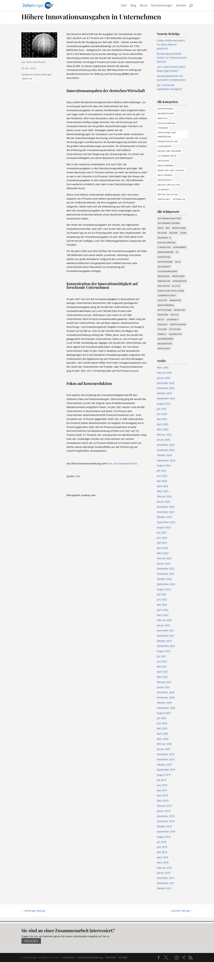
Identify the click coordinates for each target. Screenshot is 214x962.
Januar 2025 (163, 439)
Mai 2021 (162, 666)
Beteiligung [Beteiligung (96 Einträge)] (179, 228)
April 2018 (162, 857)
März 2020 (163, 738)
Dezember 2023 (165, 506)
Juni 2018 (162, 846)
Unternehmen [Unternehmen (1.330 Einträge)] (165, 339)
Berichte (27, 78)
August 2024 (164, 465)
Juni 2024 (162, 475)
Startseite (110, 957)
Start (124, 5)
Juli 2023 (161, 532)
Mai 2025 (162, 419)
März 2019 (163, 800)
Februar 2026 (164, 372)
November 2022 (166, 573)
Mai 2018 (162, 852)
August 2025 (164, 403)
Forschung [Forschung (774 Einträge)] (164, 257)
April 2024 (162, 486)
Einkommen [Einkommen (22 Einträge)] (179, 247)
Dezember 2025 (165, 383)
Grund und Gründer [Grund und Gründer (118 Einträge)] (169, 151)
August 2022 (164, 589)
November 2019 (166, 759)
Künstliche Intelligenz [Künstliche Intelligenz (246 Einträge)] (171, 290)
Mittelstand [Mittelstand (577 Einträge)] (165, 310)
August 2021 (164, 651)
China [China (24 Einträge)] (183, 233)
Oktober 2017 (164, 888)
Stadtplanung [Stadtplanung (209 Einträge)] (178, 324)
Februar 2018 (164, 867)
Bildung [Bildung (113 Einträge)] (162, 233)
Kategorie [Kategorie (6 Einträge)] (163, 160)
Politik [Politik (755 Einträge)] (175, 314)
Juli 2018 (161, 841)
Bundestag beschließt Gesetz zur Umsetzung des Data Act (172, 57)
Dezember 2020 (165, 692)
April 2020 (162, 733)
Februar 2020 (164, 743)
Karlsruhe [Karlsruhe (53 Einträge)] (164, 286)
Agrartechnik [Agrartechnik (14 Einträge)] (165, 108)
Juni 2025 (162, 413)
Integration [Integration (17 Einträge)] (180, 281)
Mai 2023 (162, 542)
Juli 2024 (161, 470)
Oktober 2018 (164, 826)
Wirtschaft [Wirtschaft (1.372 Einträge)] (164, 348)
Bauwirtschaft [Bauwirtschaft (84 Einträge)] (166, 113)
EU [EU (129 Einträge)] (177, 252)
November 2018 (166, 821)
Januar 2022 (163, 625)
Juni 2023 (162, 537)
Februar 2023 (164, 558)
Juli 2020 (161, 718)
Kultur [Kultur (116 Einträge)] (176, 286)
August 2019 (164, 774)
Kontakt (181, 5)
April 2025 (162, 424)
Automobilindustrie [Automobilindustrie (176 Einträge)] (169, 218)
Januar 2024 (163, 501)
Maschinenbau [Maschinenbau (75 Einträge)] (166, 165)
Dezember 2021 (165, 630)
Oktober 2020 (164, 702)
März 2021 (163, 676)
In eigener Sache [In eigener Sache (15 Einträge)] (167, 156)
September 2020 (166, 707)
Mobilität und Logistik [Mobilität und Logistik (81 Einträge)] (171, 170)
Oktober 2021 (164, 640)
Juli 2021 (161, 656)
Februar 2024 (164, 496)
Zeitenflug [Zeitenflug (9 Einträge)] (179, 199)
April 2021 (162, 671)
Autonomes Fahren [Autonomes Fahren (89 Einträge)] (169, 223)
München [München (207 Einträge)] (163, 314)
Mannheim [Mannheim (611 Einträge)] (175, 300)
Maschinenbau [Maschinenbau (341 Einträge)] (166, 305)
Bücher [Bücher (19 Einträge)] (173, 233)
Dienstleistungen (162, 5)
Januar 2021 (163, 687)
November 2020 (166, 697)
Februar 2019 (164, 805)
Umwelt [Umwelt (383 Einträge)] (162, 334)
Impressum (68, 957)
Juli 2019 (161, 780)
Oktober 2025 (164, 393)
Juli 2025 (161, 408)
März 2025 (163, 429)
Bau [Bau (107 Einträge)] (168, 228)
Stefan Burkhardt (35, 62)
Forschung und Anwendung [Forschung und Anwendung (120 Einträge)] (167, 134)
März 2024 (163, 491)
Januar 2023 (163, 563)
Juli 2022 (161, 594)
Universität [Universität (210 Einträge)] (175, 334)
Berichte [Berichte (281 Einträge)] (163, 118)
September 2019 (166, 769)
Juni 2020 (162, 723)
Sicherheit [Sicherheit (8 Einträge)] (173, 319)
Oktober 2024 (164, 455)
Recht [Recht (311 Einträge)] (161, 319)
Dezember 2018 (165, 816)
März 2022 (163, 615)
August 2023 (164, 527)
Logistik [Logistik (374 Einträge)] (162, 300)
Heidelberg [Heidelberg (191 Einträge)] (178, 276)
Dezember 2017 (165, 877)
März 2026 (163, 367)
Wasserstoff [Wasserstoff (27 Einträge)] (165, 343)
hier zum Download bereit (122, 463)
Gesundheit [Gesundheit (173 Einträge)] (164, 266)
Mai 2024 (162, 481)
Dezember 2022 (165, 568)
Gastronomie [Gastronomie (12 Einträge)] (165, 262)
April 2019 (162, 795)
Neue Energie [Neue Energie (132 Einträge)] (165, 175)
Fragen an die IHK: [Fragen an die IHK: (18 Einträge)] (168, 141)
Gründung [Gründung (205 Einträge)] (164, 276)
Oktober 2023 (164, 517)
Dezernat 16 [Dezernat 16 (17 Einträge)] (164, 237)
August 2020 (164, 713)
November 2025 (166, 388)
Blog (133, 5)
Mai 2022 (162, 604)
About (143, 5)
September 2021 (166, 645)
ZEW (77, 476)
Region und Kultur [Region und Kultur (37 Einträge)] (169, 184)
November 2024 (166, 450)
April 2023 (162, 547)
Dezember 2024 (165, 444)
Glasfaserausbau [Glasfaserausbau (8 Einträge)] (168, 271)
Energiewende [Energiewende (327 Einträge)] (166, 252)
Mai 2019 (162, 790)
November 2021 (166, 635)
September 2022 (166, 584)
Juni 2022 (162, 599)
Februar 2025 (164, 434)
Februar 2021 (164, 682)
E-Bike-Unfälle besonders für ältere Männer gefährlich (171, 44)
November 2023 (166, 511)
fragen (31, 941)
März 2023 (163, 553)
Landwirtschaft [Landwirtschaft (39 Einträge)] (167, 295)
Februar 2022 (164, 620)
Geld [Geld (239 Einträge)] (178, 262)
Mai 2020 (162, 728)
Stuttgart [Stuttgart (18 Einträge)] (175, 329)
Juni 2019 (162, 785)
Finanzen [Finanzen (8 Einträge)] (163, 128)
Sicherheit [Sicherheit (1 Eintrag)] (164, 189)
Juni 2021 (162, 661)
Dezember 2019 (165, 754)
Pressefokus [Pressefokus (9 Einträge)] (165, 180)
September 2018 (166, 831)
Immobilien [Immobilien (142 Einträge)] (164, 281)
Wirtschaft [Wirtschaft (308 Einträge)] (164, 199)
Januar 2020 (163, 749)
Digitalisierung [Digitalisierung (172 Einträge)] (167, 123)
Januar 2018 (163, 872)
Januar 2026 (163, 377)
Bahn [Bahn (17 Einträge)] (160, 228)
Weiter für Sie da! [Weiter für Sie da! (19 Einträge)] (168, 194)
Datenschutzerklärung (90, 957)
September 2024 (166, 460)
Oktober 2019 (164, 764)
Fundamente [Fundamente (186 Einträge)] (165, 146)
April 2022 (162, 609)
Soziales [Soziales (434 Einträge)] (162, 324)
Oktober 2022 (164, 578)
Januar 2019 (163, 810)
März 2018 (163, 862)
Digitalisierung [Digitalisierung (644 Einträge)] (167, 242)
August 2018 (164, 836)
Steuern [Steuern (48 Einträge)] (162, 329)
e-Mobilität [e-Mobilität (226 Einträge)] (164, 247)
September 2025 (166, 398)
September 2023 (166, 522)
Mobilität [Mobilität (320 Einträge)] (179, 310)
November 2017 (166, 883)
